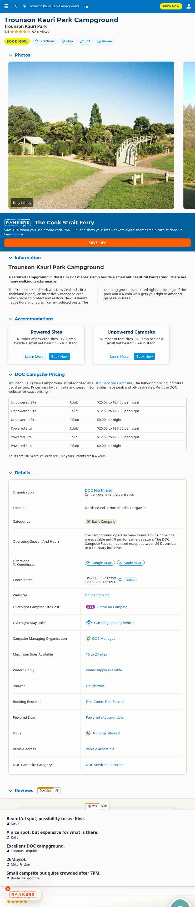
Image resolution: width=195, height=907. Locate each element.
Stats (57, 805)
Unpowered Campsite (132, 331)
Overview (45, 789)
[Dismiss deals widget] (8, 888)
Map (178, 24)
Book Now (171, 6)
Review (176, 33)
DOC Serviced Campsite (113, 382)
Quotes (45, 805)
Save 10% (175, 239)
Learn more (63, 241)
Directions (156, 24)
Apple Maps (130, 561)
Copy (130, 579)
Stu (171, 827)
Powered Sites (46, 331)
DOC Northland (98, 489)
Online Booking (97, 594)
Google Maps (99, 561)
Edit (156, 33)
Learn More (34, 355)
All (56, 789)
